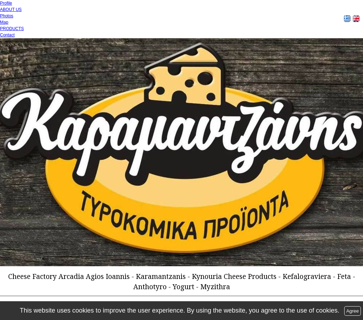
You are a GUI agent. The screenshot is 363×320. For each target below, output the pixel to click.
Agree (352, 311)
